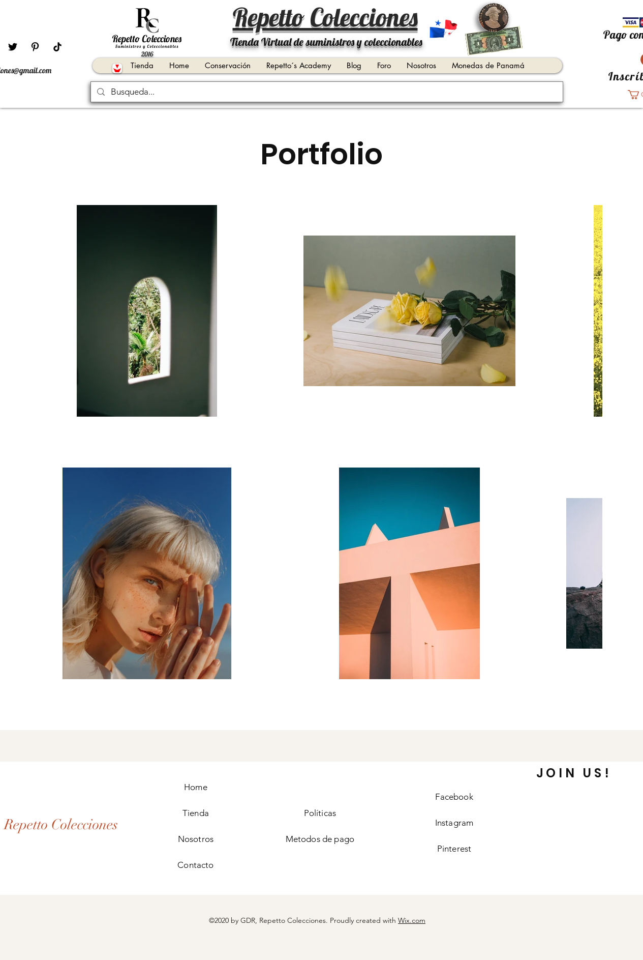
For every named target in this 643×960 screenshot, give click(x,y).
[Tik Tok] (57, 47)
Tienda (195, 813)
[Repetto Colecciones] (67, 825)
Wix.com (411, 920)
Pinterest (454, 848)
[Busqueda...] (326, 92)
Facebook (454, 797)
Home (195, 787)
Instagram (454, 823)
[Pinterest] (35, 47)
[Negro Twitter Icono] (13, 47)
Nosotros (195, 839)
